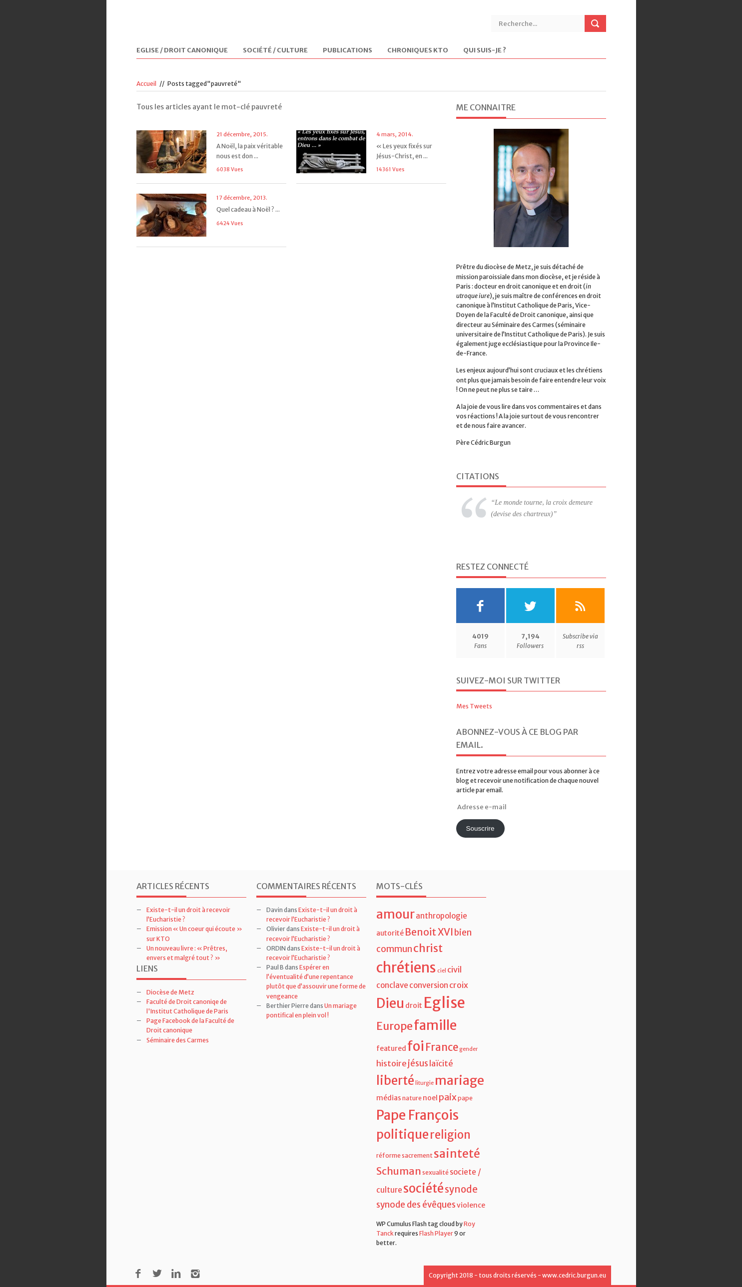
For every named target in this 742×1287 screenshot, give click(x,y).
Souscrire (480, 828)
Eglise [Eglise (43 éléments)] (444, 1002)
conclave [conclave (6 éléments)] (392, 985)
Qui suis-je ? (484, 50)
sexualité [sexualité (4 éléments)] (435, 1172)
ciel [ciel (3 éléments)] (441, 970)
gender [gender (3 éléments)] (468, 1049)
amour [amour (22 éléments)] (395, 914)
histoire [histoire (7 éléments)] (391, 1063)
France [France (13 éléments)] (441, 1047)
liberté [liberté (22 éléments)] (395, 1080)
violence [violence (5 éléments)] (471, 1205)
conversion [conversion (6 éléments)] (428, 985)
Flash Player (436, 1233)
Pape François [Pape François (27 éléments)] (417, 1115)
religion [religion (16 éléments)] (450, 1135)
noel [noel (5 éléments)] (430, 1097)
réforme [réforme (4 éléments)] (388, 1155)
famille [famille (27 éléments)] (435, 1025)
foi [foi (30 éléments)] (415, 1046)
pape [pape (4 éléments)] (465, 1098)
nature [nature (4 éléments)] (412, 1098)
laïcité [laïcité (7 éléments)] (441, 1063)
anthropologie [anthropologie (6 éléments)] (441, 916)
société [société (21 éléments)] (423, 1188)
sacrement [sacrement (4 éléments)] (417, 1155)
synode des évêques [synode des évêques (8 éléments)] (416, 1204)
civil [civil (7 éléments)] (454, 969)
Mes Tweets (474, 706)
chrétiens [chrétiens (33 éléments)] (406, 967)
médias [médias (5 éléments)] (388, 1097)
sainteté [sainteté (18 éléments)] (457, 1153)
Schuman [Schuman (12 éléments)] (398, 1171)
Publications (347, 50)
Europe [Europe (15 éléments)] (394, 1026)
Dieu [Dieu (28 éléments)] (390, 1003)
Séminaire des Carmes (177, 1040)
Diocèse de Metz (170, 992)
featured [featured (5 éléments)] (391, 1048)
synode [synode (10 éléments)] (461, 1189)
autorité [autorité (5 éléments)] (390, 933)
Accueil (146, 83)
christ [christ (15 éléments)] (428, 948)
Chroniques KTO (417, 50)
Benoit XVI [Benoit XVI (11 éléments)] (429, 932)
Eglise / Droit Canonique (182, 50)
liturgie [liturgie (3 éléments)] (424, 1083)
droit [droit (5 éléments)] (413, 1005)
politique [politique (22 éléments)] (402, 1134)
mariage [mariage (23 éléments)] (459, 1080)
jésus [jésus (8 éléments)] (418, 1063)
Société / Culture (275, 50)
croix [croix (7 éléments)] (458, 985)
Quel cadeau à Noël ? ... (248, 209)
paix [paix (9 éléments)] (448, 1097)
